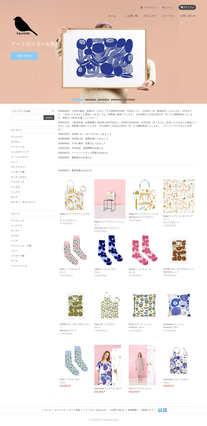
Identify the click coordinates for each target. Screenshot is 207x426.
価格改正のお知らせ (82, 157)
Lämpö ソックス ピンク (140, 269)
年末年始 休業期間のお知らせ (87, 148)
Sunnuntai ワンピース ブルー (108, 388)
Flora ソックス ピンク (70, 269)
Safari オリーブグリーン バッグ (143, 214)
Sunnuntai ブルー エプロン (176, 379)
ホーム (112, 15)
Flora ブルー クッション (140, 324)
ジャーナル (168, 15)
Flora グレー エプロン (104, 324)
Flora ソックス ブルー (70, 379)
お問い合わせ (188, 15)
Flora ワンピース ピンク (140, 388)
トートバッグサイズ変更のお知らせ (90, 152)
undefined (77, 100)
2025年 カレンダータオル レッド (178, 269)
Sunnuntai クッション (173, 324)
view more (24, 55)
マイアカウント (150, 7)
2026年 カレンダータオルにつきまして (91, 134)
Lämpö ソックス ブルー (105, 269)
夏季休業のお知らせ (82, 170)
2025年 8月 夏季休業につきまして (90, 138)
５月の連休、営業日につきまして (89, 143)
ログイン (169, 7)
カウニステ (149, 15)
